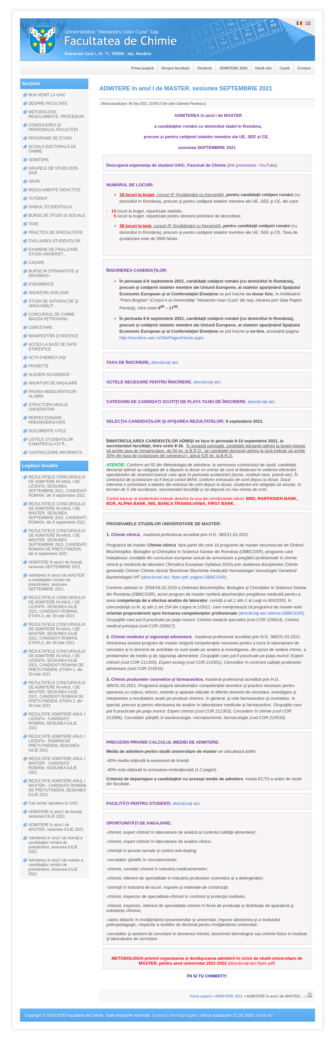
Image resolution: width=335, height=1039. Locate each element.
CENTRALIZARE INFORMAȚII (55, 452)
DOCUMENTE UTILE (47, 431)
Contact (304, 68)
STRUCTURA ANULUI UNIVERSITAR (48, 407)
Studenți (204, 68)
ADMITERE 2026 (233, 68)
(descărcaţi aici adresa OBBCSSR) (271, 613)
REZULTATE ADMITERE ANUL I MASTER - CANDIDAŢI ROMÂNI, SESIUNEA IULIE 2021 (56, 765)
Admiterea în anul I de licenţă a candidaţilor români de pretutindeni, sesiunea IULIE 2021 (55, 845)
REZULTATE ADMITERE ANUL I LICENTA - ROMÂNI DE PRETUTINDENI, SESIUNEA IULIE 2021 (56, 743)
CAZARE (36, 262)
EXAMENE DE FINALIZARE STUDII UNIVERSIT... (53, 251)
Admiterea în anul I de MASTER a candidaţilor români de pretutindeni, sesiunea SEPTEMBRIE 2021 (56, 582)
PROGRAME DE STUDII (50, 138)
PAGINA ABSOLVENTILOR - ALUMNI (53, 394)
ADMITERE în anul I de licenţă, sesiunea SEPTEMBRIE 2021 (55, 564)
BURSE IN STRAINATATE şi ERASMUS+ (53, 273)
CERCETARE (40, 327)
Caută (284, 68)
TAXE (33, 224)
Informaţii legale (183, 1015)
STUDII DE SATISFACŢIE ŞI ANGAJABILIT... (53, 303)
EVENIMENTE (41, 284)
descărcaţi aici (164, 362)
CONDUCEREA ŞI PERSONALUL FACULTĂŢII (53, 127)
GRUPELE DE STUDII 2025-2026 (53, 170)
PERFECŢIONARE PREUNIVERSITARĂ (46, 420)
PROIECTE (38, 366)
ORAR (34, 181)
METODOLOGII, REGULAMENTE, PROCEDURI (56, 114)
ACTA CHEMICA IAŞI (47, 357)
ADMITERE (38, 160)
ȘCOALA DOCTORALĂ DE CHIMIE (52, 149)
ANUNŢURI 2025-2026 (48, 292)
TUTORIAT (38, 198)
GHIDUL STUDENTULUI (50, 207)
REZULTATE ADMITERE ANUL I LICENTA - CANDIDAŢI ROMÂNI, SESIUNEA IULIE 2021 (56, 721)
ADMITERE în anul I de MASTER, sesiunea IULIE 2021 (55, 827)
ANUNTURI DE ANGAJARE (52, 383)
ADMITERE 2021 (228, 996)
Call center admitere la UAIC (53, 803)
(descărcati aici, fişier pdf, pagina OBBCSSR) (183, 577)
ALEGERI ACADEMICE (49, 374)
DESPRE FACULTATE (47, 103)
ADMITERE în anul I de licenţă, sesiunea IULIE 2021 (55, 814)
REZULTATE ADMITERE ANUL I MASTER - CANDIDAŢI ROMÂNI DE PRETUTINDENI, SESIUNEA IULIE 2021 (57, 788)
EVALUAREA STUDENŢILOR (54, 241)
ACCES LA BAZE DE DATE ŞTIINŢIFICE (52, 346)
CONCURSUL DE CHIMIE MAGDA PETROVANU (51, 316)
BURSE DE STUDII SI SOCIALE (56, 215)
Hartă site (263, 68)
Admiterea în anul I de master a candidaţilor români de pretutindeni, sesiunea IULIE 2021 (55, 867)
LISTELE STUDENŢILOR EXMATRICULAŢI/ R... (50, 441)
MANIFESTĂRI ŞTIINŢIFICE (53, 336)
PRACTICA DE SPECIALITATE (55, 232)
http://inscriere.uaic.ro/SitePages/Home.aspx (161, 337)
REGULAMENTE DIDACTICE (54, 190)
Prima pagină (142, 68)
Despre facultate (176, 68)
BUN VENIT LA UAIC (46, 95)
